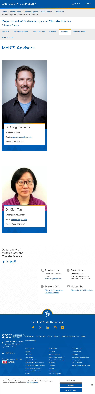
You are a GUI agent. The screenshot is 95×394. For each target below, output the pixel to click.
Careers (51, 368)
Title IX (49, 336)
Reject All (71, 385)
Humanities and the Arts (33, 368)
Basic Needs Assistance (56, 357)
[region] (47, 385)
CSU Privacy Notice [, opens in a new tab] (32, 382)
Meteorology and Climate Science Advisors (20, 14)
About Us (5, 32)
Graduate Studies (31, 360)
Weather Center (8, 37)
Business (28, 352)
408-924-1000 (10, 347)
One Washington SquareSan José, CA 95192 (14, 343)
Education (28, 354)
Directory (75, 354)
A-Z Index (52, 352)
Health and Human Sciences (34, 363)
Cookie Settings (30, 341)
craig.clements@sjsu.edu (21, 137)
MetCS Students (39, 32)
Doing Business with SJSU (80, 357)
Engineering (29, 357)
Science (27, 374)
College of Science (10, 25)
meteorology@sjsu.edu (53, 279)
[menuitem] (6, 31)
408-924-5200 (56, 274)
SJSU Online (10, 353)
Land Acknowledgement (70, 336)
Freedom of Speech (55, 374)
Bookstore (52, 363)
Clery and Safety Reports (57, 360)
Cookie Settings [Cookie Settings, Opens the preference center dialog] (70, 380)
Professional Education (32, 371)
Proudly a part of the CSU (12, 360)
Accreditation (40, 336)
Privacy (83, 336)
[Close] (92, 385)
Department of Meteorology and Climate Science (31, 11)
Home (4, 11)
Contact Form (76, 352)
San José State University (19, 3)
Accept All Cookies (70, 390)
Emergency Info (77, 360)
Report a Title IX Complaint (81, 365)
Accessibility (29, 336)
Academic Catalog (54, 354)
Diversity (57, 336)
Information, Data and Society (35, 365)
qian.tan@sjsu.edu (19, 219)
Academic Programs (21, 32)
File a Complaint (77, 363)
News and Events (79, 32)
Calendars (52, 365)
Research (52, 32)
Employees (52, 371)
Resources (59, 11)
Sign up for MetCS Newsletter (82, 290)
